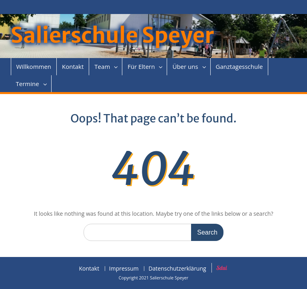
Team (102, 66)
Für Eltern (141, 66)
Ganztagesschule (239, 66)
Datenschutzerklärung (177, 268)
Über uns (185, 66)
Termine (27, 84)
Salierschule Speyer (112, 35)
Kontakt (73, 66)
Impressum (124, 268)
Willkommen (34, 66)
